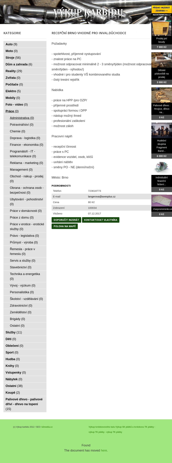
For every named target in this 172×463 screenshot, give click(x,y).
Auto (11, 44)
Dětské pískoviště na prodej (162, 73)
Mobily (13, 98)
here (104, 450)
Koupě (13, 392)
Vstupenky (16, 372)
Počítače (14, 84)
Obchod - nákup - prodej (26, 179)
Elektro (13, 91)
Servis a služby (22, 260)
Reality (14, 71)
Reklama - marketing (26, 163)
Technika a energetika (25, 276)
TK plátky (117, 432)
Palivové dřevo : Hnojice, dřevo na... (161, 109)
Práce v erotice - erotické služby (27, 226)
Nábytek (14, 379)
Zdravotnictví (21, 305)
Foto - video (17, 104)
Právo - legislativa (24, 235)
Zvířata (13, 77)
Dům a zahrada (19, 64)
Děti (11, 339)
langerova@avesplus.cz (101, 196)
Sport (12, 352)
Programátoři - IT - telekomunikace (23, 154)
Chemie (17, 131)
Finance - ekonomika (26, 144)
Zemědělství (20, 312)
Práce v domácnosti (26, 211)
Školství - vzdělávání (26, 299)
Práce (12, 111)
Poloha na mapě (65, 226)
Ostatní (17, 325)
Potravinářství (22, 124)
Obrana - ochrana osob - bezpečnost (27, 190)
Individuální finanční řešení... (162, 181)
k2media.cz (46, 427)
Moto (12, 51)
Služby (14, 332)
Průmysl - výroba (24, 242)
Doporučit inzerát (66, 219)
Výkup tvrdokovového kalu (102, 427)
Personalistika (22, 292)
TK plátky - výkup (103, 432)
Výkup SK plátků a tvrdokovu (129, 427)
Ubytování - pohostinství (26, 202)
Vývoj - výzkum (22, 285)
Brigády (17, 319)
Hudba (13, 359)
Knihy (12, 366)
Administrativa (22, 118)
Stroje (13, 57)
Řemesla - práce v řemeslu (22, 251)
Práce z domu (22, 217)
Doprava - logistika (25, 138)
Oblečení (14, 345)
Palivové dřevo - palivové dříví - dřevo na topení (24, 404)
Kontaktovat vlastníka (100, 219)
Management (21, 169)
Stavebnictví (20, 267)
